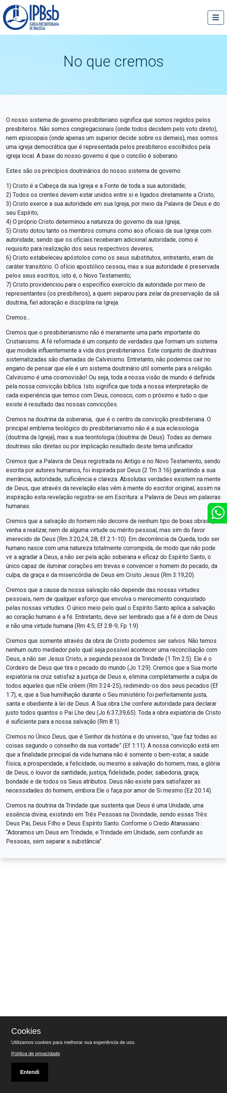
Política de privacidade (35, 1053)
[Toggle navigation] (216, 17)
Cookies (26, 1031)
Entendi (29, 1072)
